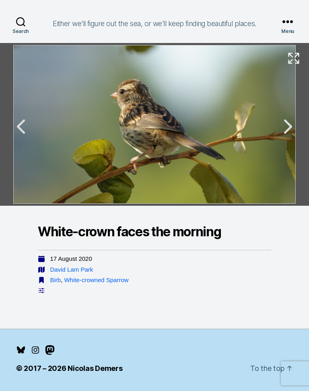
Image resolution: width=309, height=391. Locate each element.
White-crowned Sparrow (96, 279)
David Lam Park (71, 269)
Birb (55, 279)
